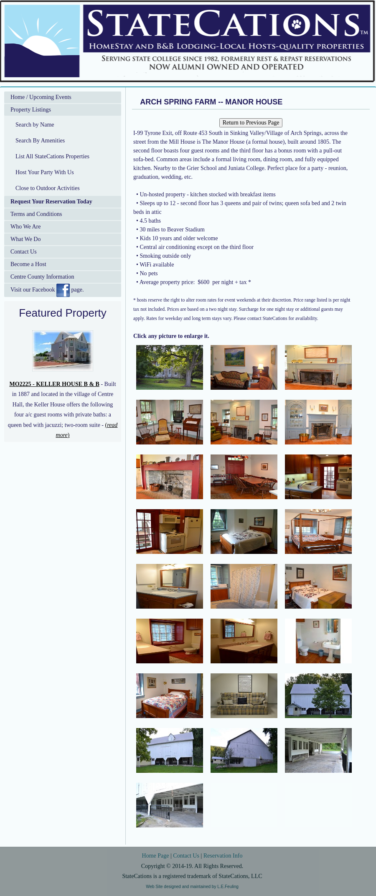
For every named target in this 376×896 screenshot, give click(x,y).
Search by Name (34, 125)
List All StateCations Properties (52, 156)
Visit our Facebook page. (47, 290)
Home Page (155, 856)
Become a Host (28, 264)
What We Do (25, 239)
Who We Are (25, 226)
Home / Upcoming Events (40, 97)
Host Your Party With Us (44, 172)
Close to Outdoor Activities (47, 188)
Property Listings (30, 110)
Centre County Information (42, 277)
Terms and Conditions (36, 214)
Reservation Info (223, 856)
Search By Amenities (40, 140)
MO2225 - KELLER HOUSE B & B (54, 384)
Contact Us (23, 252)
